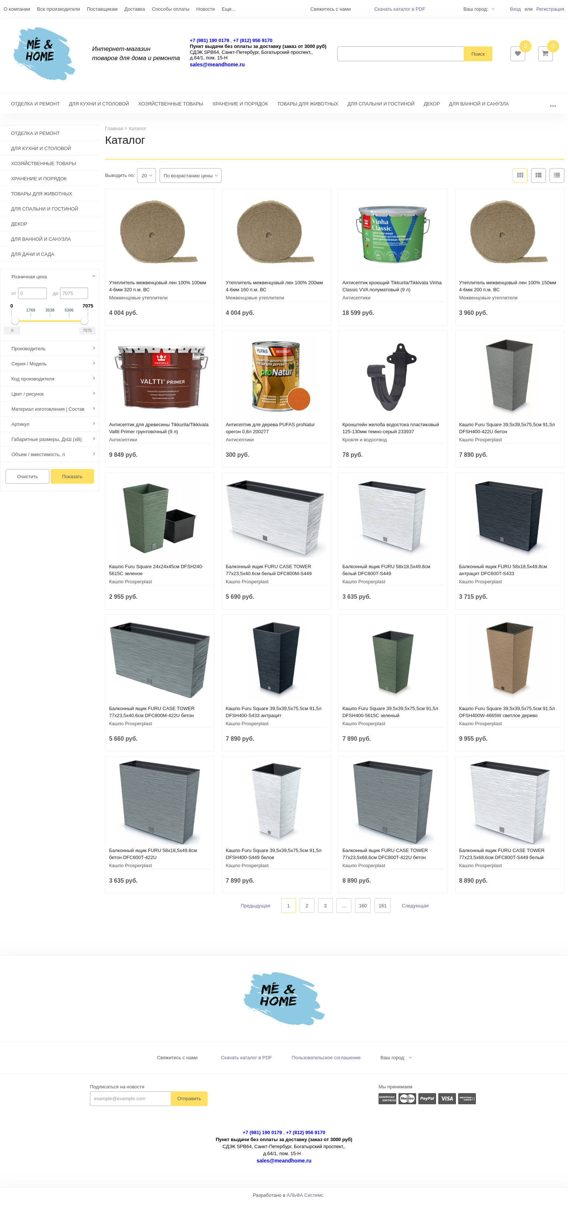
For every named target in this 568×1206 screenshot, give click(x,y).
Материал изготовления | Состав (47, 413)
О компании (17, 9)
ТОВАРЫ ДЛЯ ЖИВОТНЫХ (307, 107)
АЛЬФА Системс (305, 1199)
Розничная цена (29, 280)
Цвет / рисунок (27, 397)
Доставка (134, 9)
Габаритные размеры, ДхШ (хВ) (46, 443)
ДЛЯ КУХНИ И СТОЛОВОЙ (99, 107)
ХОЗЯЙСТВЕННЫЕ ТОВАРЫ (170, 107)
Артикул (20, 428)
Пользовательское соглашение (326, 1061)
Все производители (58, 9)
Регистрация (550, 9)
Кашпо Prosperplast (480, 443)
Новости (205, 9)
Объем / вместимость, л (38, 458)
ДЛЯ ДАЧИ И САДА (32, 258)
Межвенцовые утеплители (138, 301)
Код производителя (32, 382)
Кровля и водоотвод (364, 443)
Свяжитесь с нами (177, 1061)
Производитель (28, 352)
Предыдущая (255, 909)
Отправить (189, 1102)
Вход (515, 9)
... (553, 107)
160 (363, 909)
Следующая (415, 909)
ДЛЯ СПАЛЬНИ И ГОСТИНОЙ (381, 107)
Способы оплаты (170, 9)
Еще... (229, 9)
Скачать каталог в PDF (399, 9)
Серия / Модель (29, 367)
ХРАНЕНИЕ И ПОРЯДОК (240, 107)
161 (383, 909)
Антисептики (356, 301)
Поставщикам (102, 9)
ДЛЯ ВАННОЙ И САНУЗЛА (479, 107)
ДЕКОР (432, 107)
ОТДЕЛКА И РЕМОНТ (35, 107)
